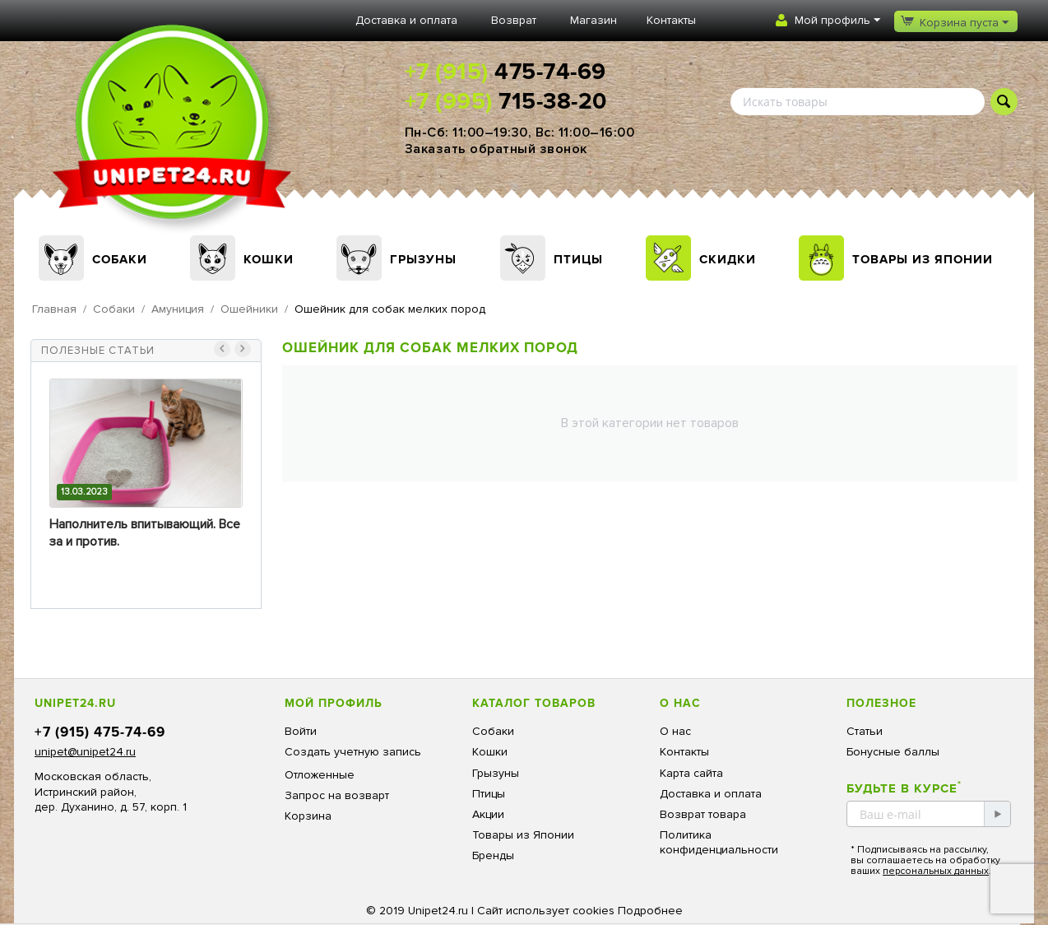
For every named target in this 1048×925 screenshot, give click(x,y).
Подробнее (650, 911)
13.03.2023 (84, 491)
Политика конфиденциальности (719, 842)
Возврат (513, 20)
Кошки (268, 259)
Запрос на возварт (337, 795)
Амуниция (177, 309)
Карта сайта (691, 773)
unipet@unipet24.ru (85, 752)
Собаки (119, 259)
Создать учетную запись (353, 752)
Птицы (578, 259)
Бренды (493, 855)
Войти (301, 731)
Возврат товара (703, 814)
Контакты (671, 20)
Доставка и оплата (406, 20)
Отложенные (320, 775)
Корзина (308, 816)
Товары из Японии (922, 259)
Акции (488, 814)
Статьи (864, 731)
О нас (675, 731)
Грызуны (423, 259)
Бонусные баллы (892, 752)
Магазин (593, 20)
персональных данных (936, 871)
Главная (54, 309)
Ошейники (249, 309)
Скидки (727, 259)
